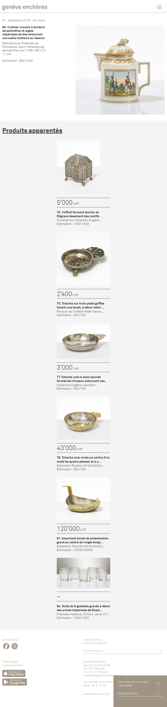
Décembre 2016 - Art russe (23, 20)
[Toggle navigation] (159, 7)
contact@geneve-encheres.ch (103, 675)
